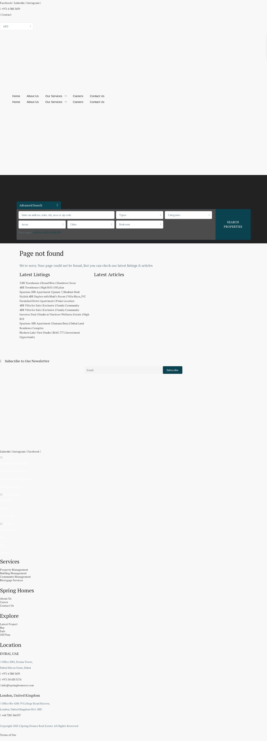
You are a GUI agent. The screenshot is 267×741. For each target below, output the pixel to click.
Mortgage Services (11, 486)
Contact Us (97, 96)
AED (5, 26)
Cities (73, 224)
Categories (174, 215)
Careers (78, 96)
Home (16, 96)
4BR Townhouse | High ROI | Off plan (42, 287)
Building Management (13, 471)
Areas (25, 224)
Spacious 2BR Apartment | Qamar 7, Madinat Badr (50, 292)
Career (4, 508)
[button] (133, 457)
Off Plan (5, 553)
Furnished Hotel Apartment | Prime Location (47, 301)
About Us (33, 96)
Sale (2, 545)
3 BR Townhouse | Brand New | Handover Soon (48, 283)
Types (122, 215)
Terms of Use (8, 735)
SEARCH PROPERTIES (233, 224)
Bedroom (124, 224)
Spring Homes (12, 494)
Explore (8, 524)
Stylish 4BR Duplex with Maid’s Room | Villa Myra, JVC (53, 296)
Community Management (15, 479)
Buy (2, 537)
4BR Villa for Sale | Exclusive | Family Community (49, 305)
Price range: (25, 232)
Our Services (53, 96)
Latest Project (9, 529)
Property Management (14, 463)
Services (8, 457)
